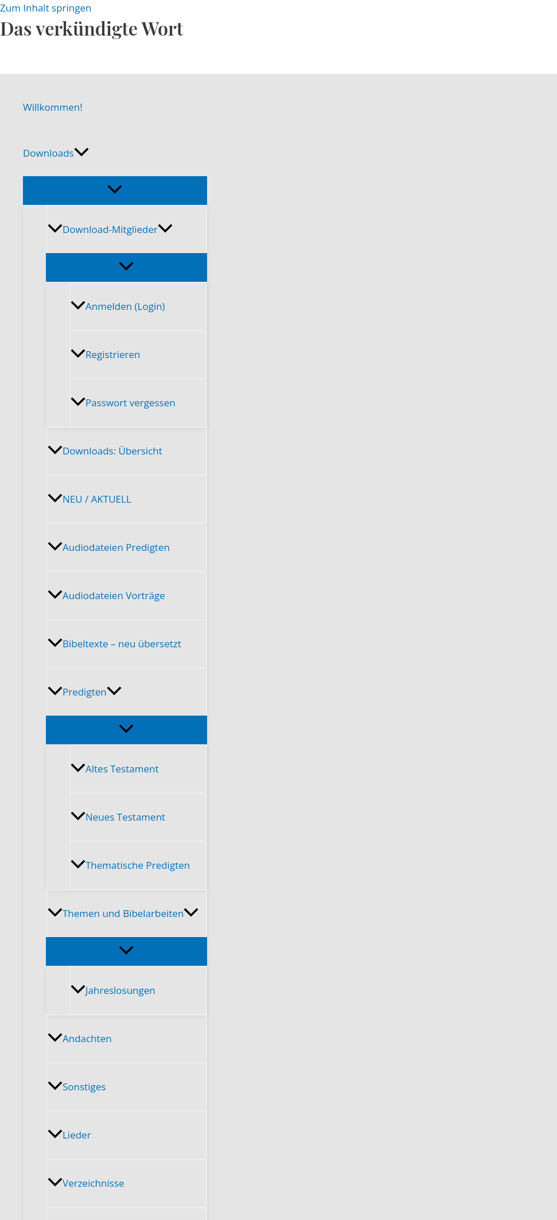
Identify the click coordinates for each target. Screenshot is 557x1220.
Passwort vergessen (123, 402)
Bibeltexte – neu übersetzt (114, 643)
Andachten (80, 1038)
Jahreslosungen (113, 990)
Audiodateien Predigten (109, 547)
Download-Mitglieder (110, 229)
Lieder (69, 1134)
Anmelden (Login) (118, 306)
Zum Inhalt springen (46, 7)
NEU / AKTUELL (89, 499)
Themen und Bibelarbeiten (123, 913)
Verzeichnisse (86, 1183)
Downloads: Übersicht (105, 450)
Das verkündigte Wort (91, 27)
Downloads (56, 153)
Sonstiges (77, 1086)
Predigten (85, 691)
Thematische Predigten (130, 865)
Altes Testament (114, 768)
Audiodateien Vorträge (106, 595)
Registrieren (105, 354)
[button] (81, 153)
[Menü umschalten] (115, 190)
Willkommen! (53, 107)
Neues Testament (118, 816)
